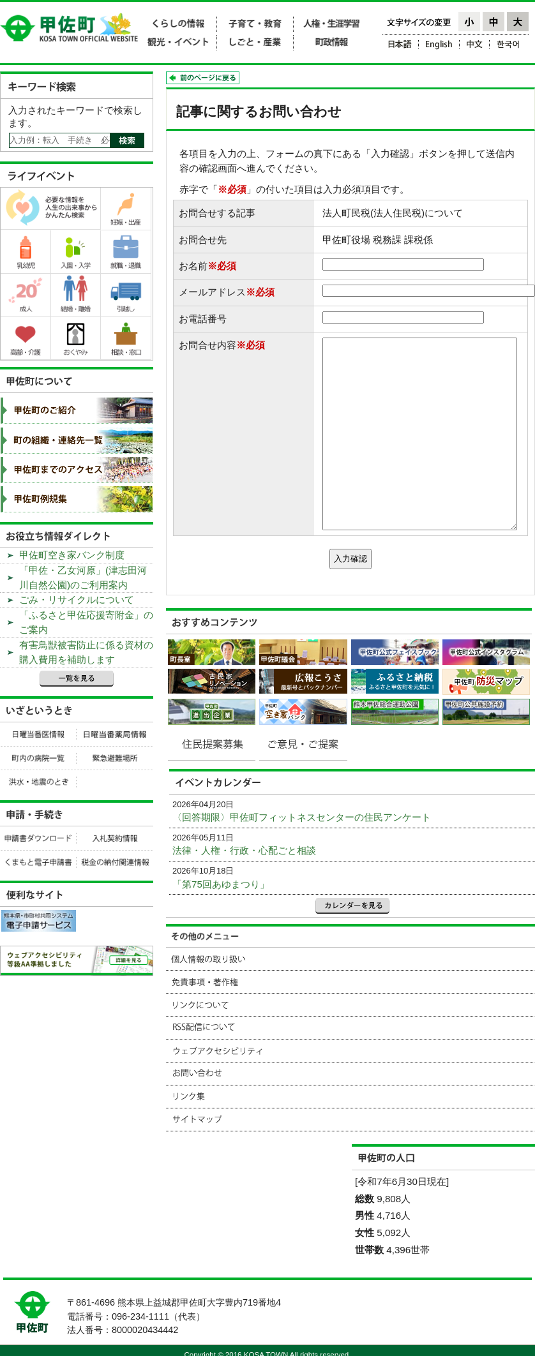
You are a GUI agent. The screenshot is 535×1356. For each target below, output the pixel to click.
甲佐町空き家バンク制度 (71, 554)
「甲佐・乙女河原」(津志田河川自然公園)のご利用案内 (83, 577)
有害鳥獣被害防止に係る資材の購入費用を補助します (86, 652)
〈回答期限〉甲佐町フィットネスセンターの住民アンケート (301, 817)
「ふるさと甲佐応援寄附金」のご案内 (86, 622)
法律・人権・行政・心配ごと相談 (244, 850)
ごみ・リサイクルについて (76, 599)
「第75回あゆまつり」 (220, 884)
